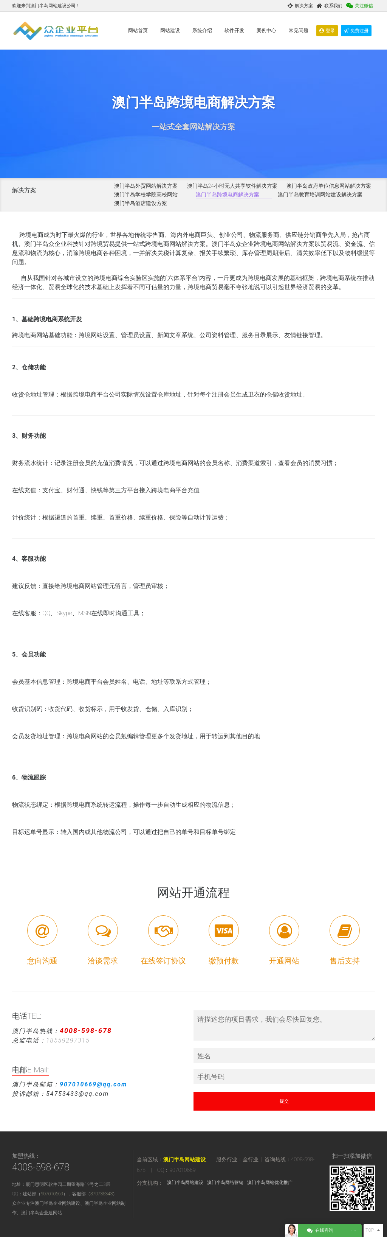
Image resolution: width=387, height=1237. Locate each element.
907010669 (52, 1194)
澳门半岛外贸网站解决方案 (146, 186)
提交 (284, 1101)
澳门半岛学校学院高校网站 (146, 194)
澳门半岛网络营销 (225, 1182)
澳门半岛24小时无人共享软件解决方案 (232, 186)
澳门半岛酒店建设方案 (140, 203)
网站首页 (138, 30)
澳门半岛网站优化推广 (270, 1182)
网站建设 (170, 30)
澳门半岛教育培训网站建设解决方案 (320, 194)
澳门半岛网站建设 (184, 1159)
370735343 (101, 1194)
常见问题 (298, 30)
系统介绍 (202, 30)
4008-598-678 (41, 1167)
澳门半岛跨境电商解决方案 (227, 194)
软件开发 (234, 30)
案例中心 (266, 30)
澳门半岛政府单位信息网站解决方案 (328, 186)
